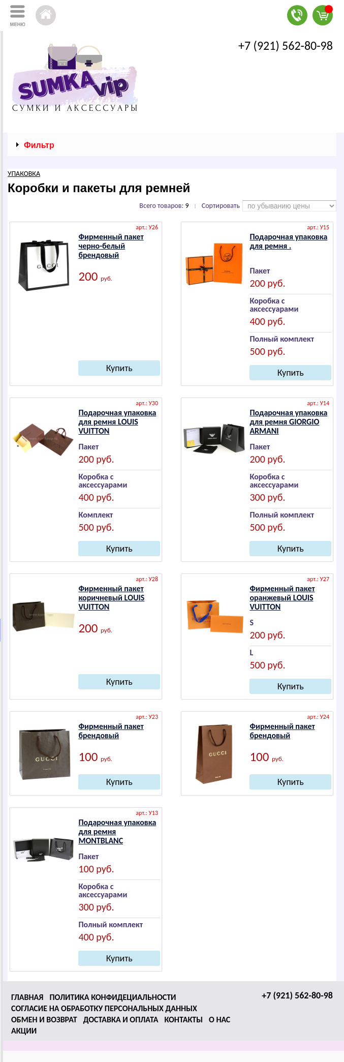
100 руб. (96, 869)
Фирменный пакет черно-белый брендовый (110, 246)
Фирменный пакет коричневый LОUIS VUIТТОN (111, 598)
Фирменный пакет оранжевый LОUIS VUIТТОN (282, 598)
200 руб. (267, 283)
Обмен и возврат (44, 1019)
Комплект (95, 515)
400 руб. (267, 321)
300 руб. (267, 497)
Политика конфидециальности (112, 997)
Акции (24, 1031)
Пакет (259, 271)
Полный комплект (281, 339)
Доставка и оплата (121, 1019)
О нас (219, 1019)
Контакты (183, 1019)
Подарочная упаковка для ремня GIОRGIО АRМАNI (288, 422)
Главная (27, 997)
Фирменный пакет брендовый (110, 730)
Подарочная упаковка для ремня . (288, 241)
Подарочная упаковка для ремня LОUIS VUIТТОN (117, 422)
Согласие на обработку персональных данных (104, 1008)
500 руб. (267, 351)
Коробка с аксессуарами (273, 305)
